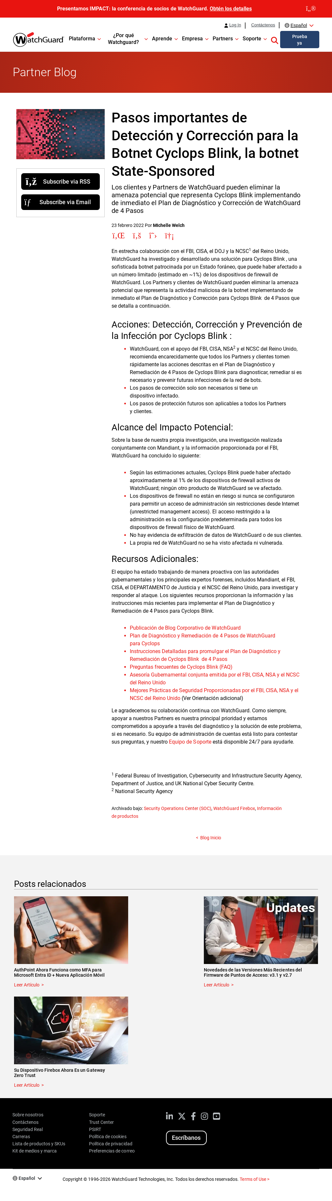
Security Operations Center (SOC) (177, 808)
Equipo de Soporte (190, 742)
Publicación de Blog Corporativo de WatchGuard (185, 628)
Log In (235, 25)
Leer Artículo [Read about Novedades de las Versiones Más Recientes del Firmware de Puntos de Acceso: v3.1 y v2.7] (216, 984)
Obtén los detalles (231, 9)
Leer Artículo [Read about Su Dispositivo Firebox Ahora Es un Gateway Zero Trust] (26, 1085)
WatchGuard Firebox (234, 808)
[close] (311, 9)
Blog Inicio (210, 837)
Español (299, 25)
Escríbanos (186, 1137)
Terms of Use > (254, 1179)
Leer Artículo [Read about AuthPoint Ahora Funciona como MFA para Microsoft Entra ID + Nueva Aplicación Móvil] (26, 984)
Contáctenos (263, 25)
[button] (274, 39)
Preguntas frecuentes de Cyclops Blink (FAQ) (181, 667)
